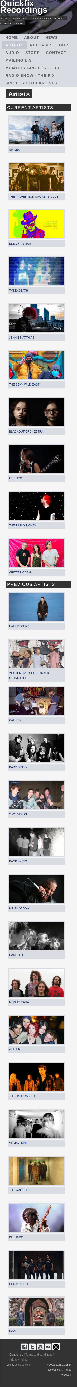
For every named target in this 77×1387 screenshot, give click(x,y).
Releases (41, 45)
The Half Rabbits (22, 1096)
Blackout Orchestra (26, 431)
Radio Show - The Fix (30, 76)
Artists (14, 45)
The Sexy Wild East (24, 384)
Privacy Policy (18, 1359)
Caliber (15, 720)
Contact (56, 53)
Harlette (16, 955)
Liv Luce (15, 478)
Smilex (14, 149)
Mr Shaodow (19, 908)
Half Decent (19, 626)
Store (32, 53)
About (31, 38)
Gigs (64, 45)
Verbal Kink (18, 1143)
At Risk (14, 1049)
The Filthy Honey (22, 525)
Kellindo (16, 1237)
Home (11, 38)
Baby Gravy (18, 767)
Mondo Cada (19, 1002)
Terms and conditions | (39, 1354)
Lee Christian (20, 243)
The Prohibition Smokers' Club (33, 196)
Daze (13, 1331)
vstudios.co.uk (23, 1364)
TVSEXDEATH (18, 290)
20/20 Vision (18, 814)
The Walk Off (19, 1190)
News (51, 38)
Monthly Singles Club (32, 68)
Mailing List (20, 60)
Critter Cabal (20, 572)
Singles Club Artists (31, 83)
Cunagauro (18, 1284)
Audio (12, 53)
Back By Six (18, 861)
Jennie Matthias (21, 337)
